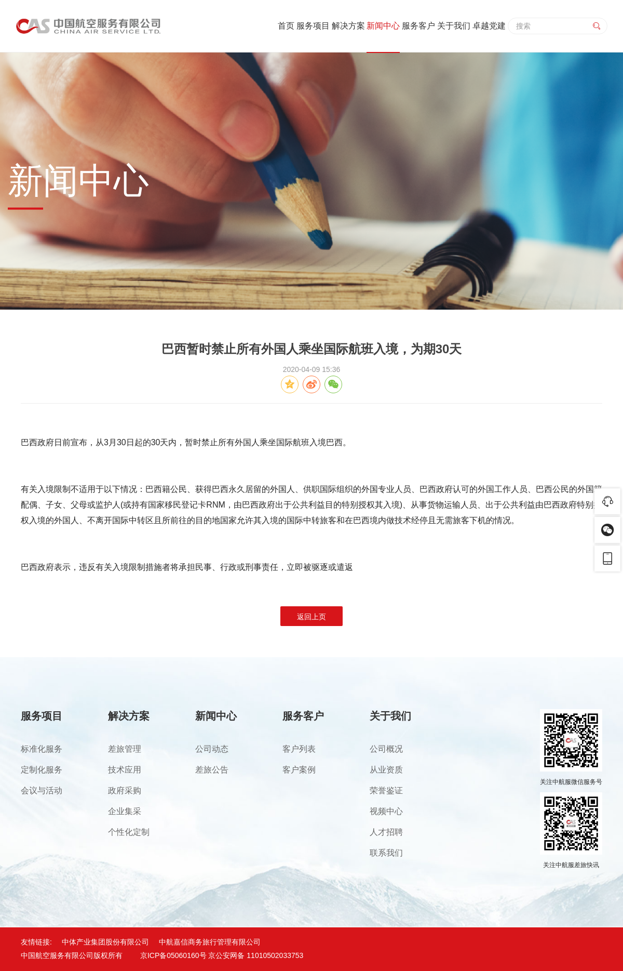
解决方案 (348, 25)
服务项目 (313, 25)
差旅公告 (211, 769)
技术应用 (124, 769)
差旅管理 (124, 748)
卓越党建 (489, 25)
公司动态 (211, 748)
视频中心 (386, 811)
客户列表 (299, 748)
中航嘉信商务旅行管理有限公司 (210, 942)
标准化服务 (41, 748)
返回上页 (311, 617)
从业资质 (386, 769)
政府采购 (124, 790)
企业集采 (124, 811)
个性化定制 (129, 832)
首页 (286, 25)
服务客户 (418, 25)
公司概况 (386, 748)
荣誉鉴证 (386, 790)
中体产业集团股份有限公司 (105, 942)
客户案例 (299, 769)
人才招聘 (386, 832)
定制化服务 (41, 769)
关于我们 (453, 25)
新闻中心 (383, 25)
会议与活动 (41, 790)
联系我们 (386, 852)
